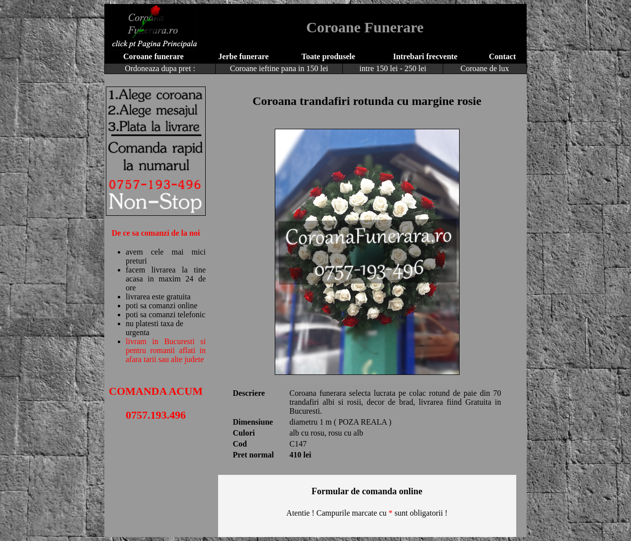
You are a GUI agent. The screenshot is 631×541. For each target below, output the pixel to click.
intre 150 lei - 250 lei (392, 68)
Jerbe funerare (243, 56)
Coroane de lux (485, 68)
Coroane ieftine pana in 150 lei (279, 68)
